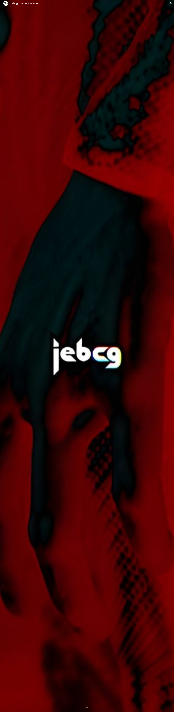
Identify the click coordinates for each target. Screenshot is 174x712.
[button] (171, 3)
